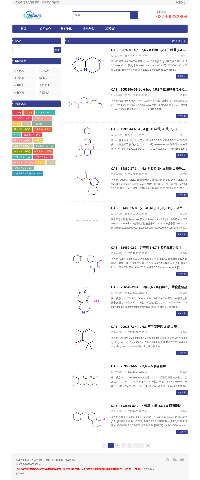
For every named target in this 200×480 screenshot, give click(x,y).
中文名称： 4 (22, 157)
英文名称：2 (22, 146)
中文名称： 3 (43, 157)
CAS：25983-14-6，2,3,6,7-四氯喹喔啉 (138, 366)
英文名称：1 (32, 135)
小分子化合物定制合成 (27, 173)
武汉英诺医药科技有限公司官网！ (30, 15)
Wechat (175, 460)
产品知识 (44, 92)
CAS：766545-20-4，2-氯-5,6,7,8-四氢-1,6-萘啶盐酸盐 (149, 287)
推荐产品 (88, 28)
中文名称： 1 (42, 151)
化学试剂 (44, 70)
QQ (167, 460)
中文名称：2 (44, 112)
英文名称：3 (22, 129)
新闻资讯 (66, 28)
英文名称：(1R (23, 168)
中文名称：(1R (45, 146)
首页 (23, 28)
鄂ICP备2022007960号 (28, 464)
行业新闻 (19, 92)
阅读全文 (182, 76)
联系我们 (111, 28)
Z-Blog (21, 473)
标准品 (43, 78)
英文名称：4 (22, 140)
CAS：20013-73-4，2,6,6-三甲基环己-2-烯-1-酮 (144, 326)
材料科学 (19, 85)
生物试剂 (19, 78)
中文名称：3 (42, 118)
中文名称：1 (22, 118)
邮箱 (182, 460)
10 (40, 162)
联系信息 (181, 2)
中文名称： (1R (23, 162)
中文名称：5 (22, 151)
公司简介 (45, 28)
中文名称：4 (42, 129)
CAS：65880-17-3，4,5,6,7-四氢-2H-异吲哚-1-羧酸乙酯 (149, 168)
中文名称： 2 (42, 123)
